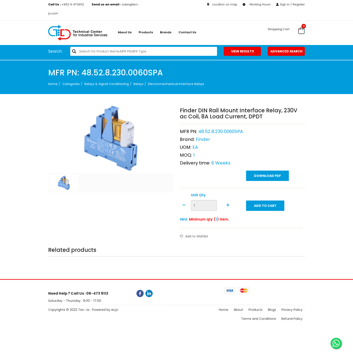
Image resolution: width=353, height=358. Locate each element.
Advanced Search (286, 51)
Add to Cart (265, 217)
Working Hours (257, 4)
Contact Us (187, 32)
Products (146, 32)
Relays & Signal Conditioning (106, 84)
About (238, 313)
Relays (138, 84)
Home (53, 84)
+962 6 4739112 (66, 4)
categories (71, 84)
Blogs (272, 313)
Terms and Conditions (258, 322)
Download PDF (267, 187)
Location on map (222, 4)
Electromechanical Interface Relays (176, 84)
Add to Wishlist (194, 247)
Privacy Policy (292, 313)
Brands (165, 32)
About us (124, 32)
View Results (242, 51)
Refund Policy (292, 322)
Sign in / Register (290, 4)
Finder (203, 150)
